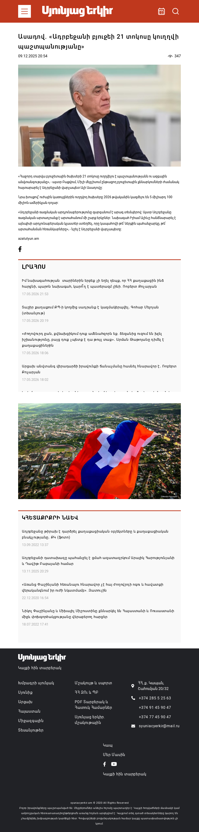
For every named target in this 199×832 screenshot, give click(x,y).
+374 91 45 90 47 (155, 707)
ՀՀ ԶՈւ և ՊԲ (86, 692)
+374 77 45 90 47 (155, 717)
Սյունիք (25, 692)
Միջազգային (31, 721)
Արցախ (25, 702)
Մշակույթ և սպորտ (93, 683)
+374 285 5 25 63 (155, 698)
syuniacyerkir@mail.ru (159, 726)
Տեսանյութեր (31, 730)
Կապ (107, 745)
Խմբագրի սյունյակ (36, 683)
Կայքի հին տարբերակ (39, 668)
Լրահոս (34, 267)
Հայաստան (29, 711)
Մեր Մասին (114, 754)
